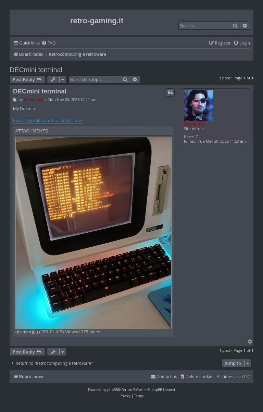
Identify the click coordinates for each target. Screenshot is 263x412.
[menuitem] (48, 43)
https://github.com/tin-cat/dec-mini (48, 121)
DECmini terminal (36, 70)
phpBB (112, 389)
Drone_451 (194, 124)
